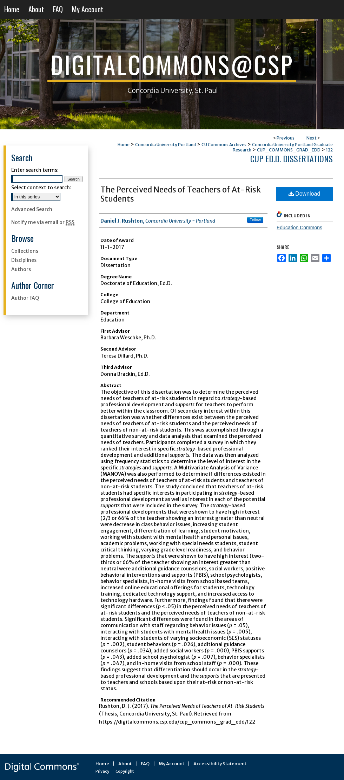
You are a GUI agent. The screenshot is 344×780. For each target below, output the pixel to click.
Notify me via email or (42, 222)
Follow (255, 220)
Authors (21, 269)
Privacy (102, 771)
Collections (24, 251)
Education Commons (299, 227)
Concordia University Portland (165, 144)
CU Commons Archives (223, 144)
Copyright (124, 771)
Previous (286, 138)
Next (311, 138)
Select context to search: (41, 187)
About (125, 764)
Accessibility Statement (219, 764)
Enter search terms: (35, 170)
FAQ (145, 764)
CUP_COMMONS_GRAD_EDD (288, 149)
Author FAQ (25, 298)
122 (329, 149)
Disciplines (24, 260)
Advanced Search (31, 209)
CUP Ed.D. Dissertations (291, 158)
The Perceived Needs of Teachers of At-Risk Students (180, 194)
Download (304, 194)
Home (124, 144)
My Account (171, 764)
